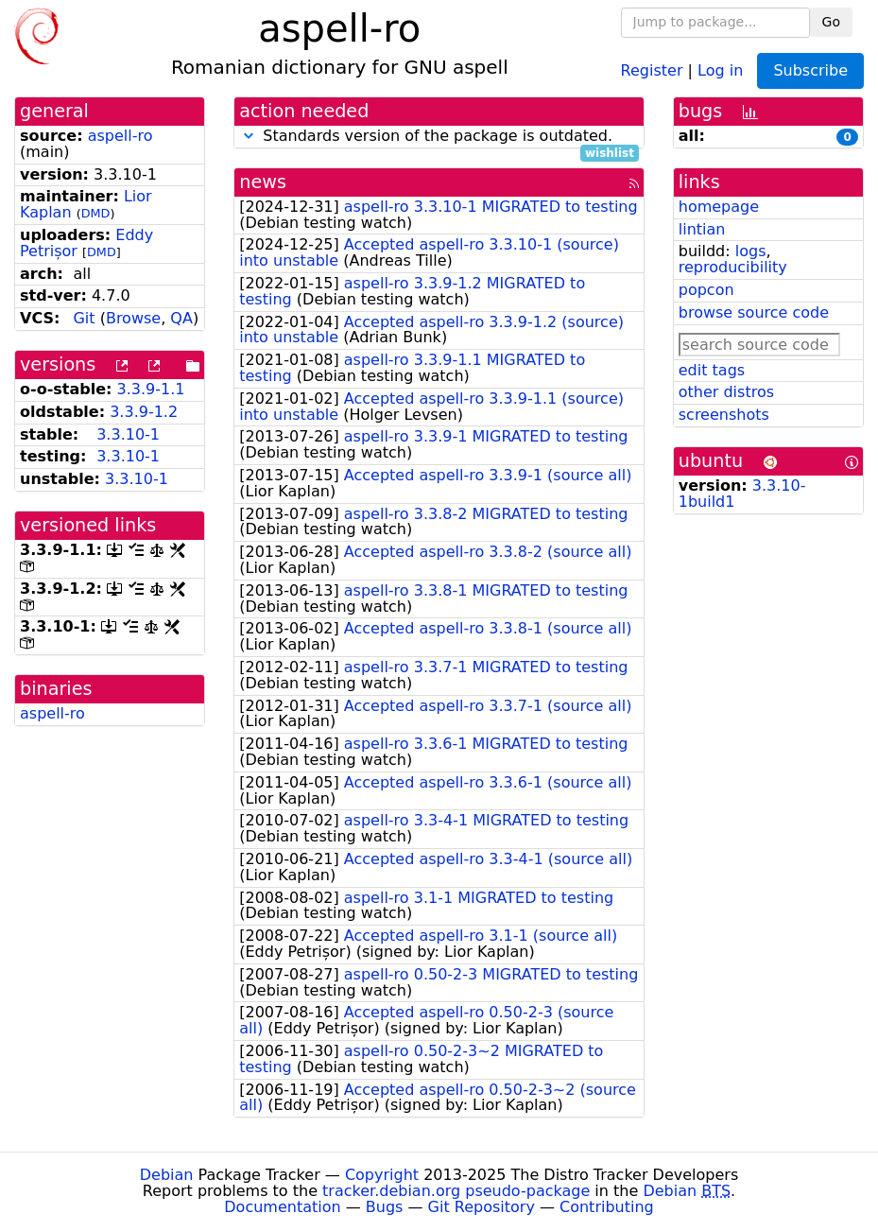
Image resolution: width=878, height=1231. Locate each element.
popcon (706, 290)
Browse (133, 318)
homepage (719, 207)
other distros (726, 392)
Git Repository (481, 1207)
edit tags (712, 370)
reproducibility (733, 267)
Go (831, 21)
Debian (167, 1175)
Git (84, 318)
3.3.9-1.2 (144, 412)
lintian (702, 229)
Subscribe (810, 70)
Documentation (282, 1207)
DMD (96, 213)
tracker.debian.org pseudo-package (456, 1191)
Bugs (385, 1207)
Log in (720, 69)
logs (750, 251)
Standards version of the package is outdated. (439, 137)
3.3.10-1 (128, 434)
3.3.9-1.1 (151, 389)
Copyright (382, 1175)
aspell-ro (120, 136)
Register (652, 69)
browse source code (754, 312)
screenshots (724, 415)
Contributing (607, 1207)
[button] (248, 136)
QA (181, 318)
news (262, 182)
